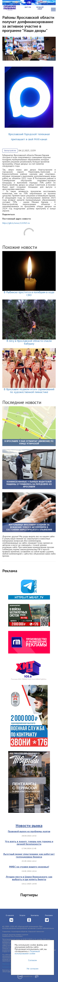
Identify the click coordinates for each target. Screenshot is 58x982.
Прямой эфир (39, 8)
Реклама (49, 915)
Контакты (35, 915)
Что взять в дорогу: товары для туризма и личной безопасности (29, 843)
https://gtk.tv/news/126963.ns (16, 223)
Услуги (22, 915)
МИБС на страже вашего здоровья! (29, 866)
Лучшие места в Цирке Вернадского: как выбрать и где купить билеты (29, 878)
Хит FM (28, 7)
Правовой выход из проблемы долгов (29, 831)
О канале (10, 915)
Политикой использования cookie (27, 952)
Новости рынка (29, 825)
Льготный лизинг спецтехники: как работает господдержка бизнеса (29, 855)
